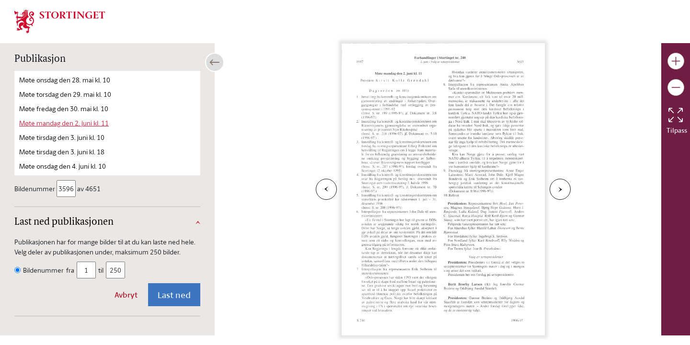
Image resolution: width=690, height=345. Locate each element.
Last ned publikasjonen (64, 222)
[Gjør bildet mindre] (675, 87)
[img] (59, 20)
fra (70, 270)
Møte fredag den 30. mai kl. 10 (63, 108)
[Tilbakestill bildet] (675, 115)
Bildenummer (35, 188)
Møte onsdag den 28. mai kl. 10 (64, 79)
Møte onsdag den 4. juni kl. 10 (62, 166)
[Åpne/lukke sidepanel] (214, 62)
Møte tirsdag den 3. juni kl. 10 (61, 137)
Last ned (174, 294)
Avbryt (126, 294)
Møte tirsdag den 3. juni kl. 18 (61, 151)
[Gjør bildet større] (675, 61)
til (101, 270)
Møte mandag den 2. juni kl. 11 (64, 122)
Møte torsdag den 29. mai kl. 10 (65, 94)
